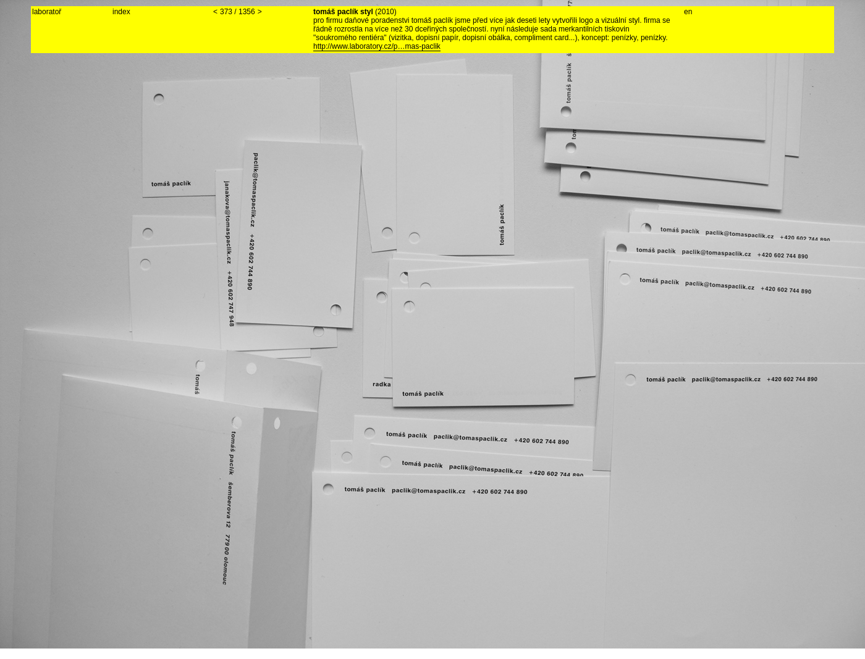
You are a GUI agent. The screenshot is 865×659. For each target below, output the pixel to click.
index (121, 11)
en (688, 11)
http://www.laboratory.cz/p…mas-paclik (377, 46)
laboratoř (46, 11)
